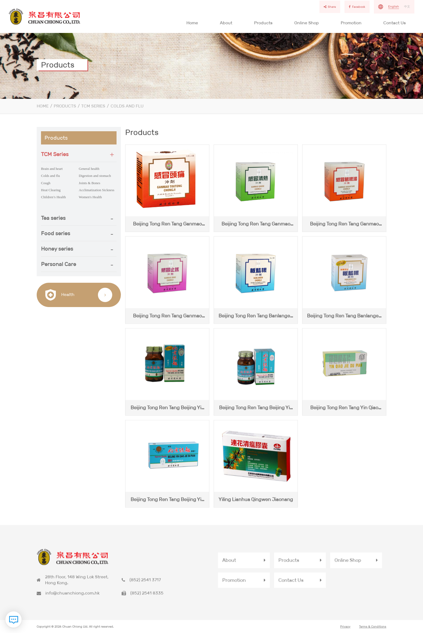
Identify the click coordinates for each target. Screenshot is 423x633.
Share (330, 7)
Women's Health (90, 197)
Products (263, 22)
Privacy (345, 627)
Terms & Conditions (372, 627)
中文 (407, 6)
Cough (45, 183)
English (393, 6)
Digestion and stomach (95, 176)
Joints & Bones (89, 183)
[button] (79, 154)
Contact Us (394, 22)
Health (59, 294)
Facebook (357, 7)
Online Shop (306, 22)
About (226, 22)
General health (89, 169)
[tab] (79, 154)
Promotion (351, 22)
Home (192, 22)
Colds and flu (127, 106)
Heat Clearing (51, 190)
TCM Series (93, 106)
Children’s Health (53, 197)
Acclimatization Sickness (96, 190)
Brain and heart (52, 169)
